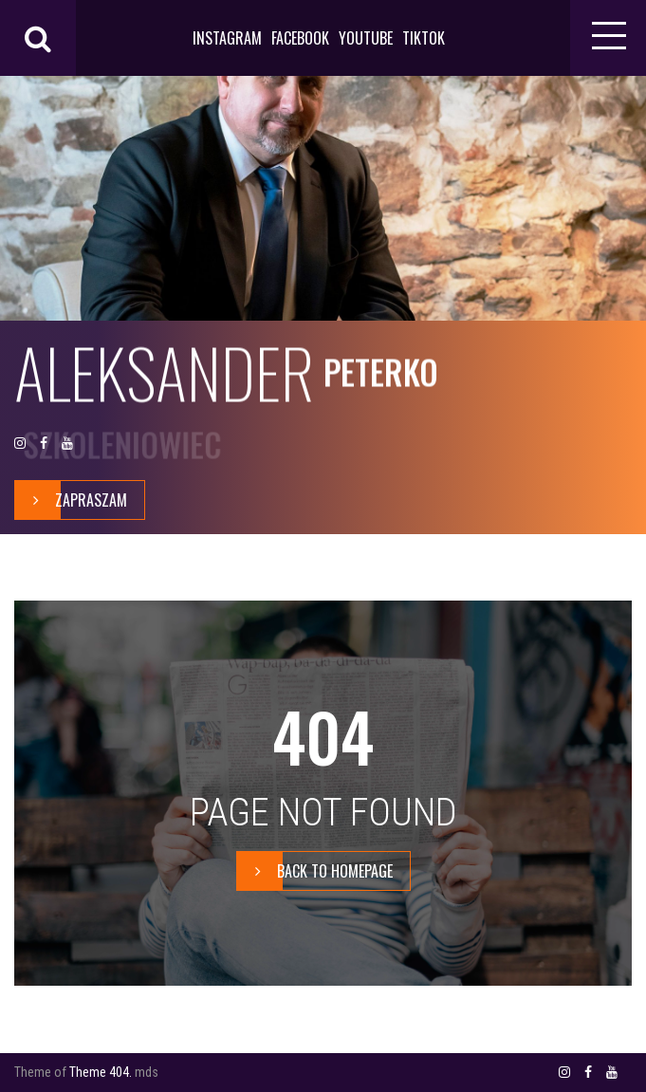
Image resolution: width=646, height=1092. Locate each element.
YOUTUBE (366, 38)
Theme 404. (100, 1072)
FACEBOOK (300, 38)
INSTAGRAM (227, 38)
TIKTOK (423, 38)
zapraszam (71, 500)
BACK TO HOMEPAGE (315, 871)
